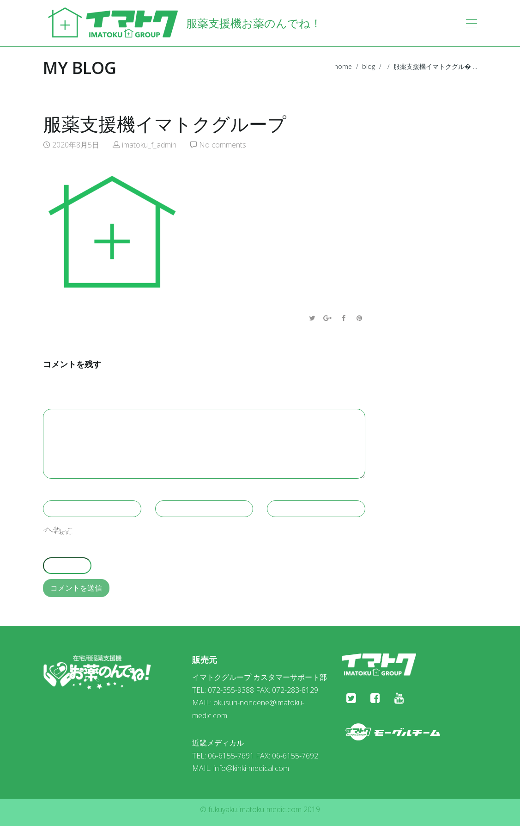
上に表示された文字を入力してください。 (113, 548)
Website (282, 492)
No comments (222, 145)
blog (368, 66)
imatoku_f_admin (149, 145)
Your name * (66, 492)
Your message (69, 400)
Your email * (178, 492)
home (343, 66)
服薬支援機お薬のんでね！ (182, 23)
